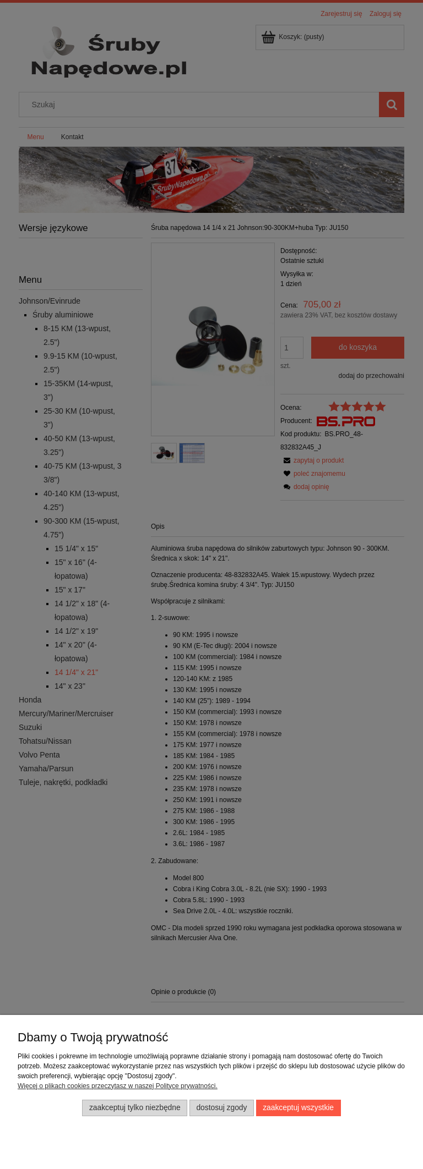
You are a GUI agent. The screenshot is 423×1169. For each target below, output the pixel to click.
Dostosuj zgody (221, 1108)
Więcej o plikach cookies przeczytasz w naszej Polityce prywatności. (118, 1086)
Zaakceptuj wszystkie (298, 1108)
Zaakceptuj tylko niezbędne (135, 1108)
